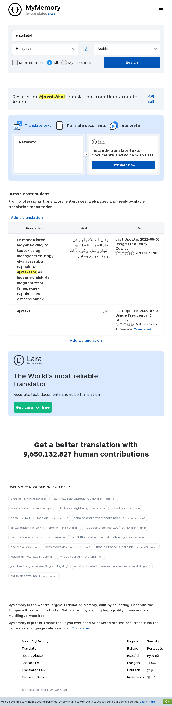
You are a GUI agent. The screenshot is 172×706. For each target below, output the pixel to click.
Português (155, 648)
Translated (34, 670)
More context (27, 62)
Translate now (123, 165)
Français (133, 663)
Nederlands (135, 677)
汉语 (150, 670)
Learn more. (147, 701)
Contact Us (30, 663)
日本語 (152, 663)
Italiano (132, 648)
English (132, 641)
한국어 (152, 677)
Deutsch (133, 670)
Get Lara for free (33, 407)
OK (167, 701)
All (52, 62)
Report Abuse (32, 656)
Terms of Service (34, 677)
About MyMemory (35, 641)
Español (133, 656)
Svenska (153, 641)
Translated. (81, 628)
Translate (29, 648)
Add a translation (27, 217)
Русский (153, 656)
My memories (76, 62)
